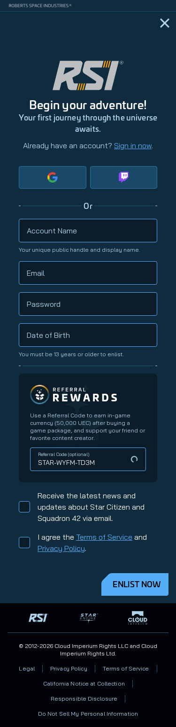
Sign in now (133, 145)
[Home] (164, 23)
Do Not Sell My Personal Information (88, 713)
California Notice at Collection (84, 683)
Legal (27, 668)
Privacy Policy (61, 548)
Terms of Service (104, 537)
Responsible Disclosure (84, 698)
